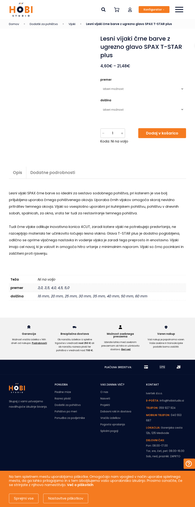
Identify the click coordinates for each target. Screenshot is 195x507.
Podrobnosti (39, 343)
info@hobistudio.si (172, 400)
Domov (14, 24)
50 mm (127, 296)
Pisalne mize (63, 392)
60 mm (141, 296)
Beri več (126, 349)
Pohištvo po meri (66, 411)
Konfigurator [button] (153, 9)
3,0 (40, 287)
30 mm (84, 296)
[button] (130, 9)
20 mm (57, 296)
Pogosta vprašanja (112, 424)
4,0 (53, 287)
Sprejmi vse (24, 498)
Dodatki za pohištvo (44, 24)
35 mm (99, 296)
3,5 (46, 287)
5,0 (66, 287)
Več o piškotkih (80, 484)
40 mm (113, 296)
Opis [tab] (17, 172)
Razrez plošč (63, 398)
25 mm (71, 296)
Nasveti (105, 398)
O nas (104, 392)
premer (106, 80)
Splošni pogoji (109, 431)
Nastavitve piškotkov (65, 498)
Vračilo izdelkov (110, 418)
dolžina (105, 100)
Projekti (105, 405)
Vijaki (72, 24)
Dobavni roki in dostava (115, 411)
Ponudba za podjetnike (70, 418)
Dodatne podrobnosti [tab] (52, 172)
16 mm (43, 296)
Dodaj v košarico (162, 133)
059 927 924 (167, 408)
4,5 (60, 287)
